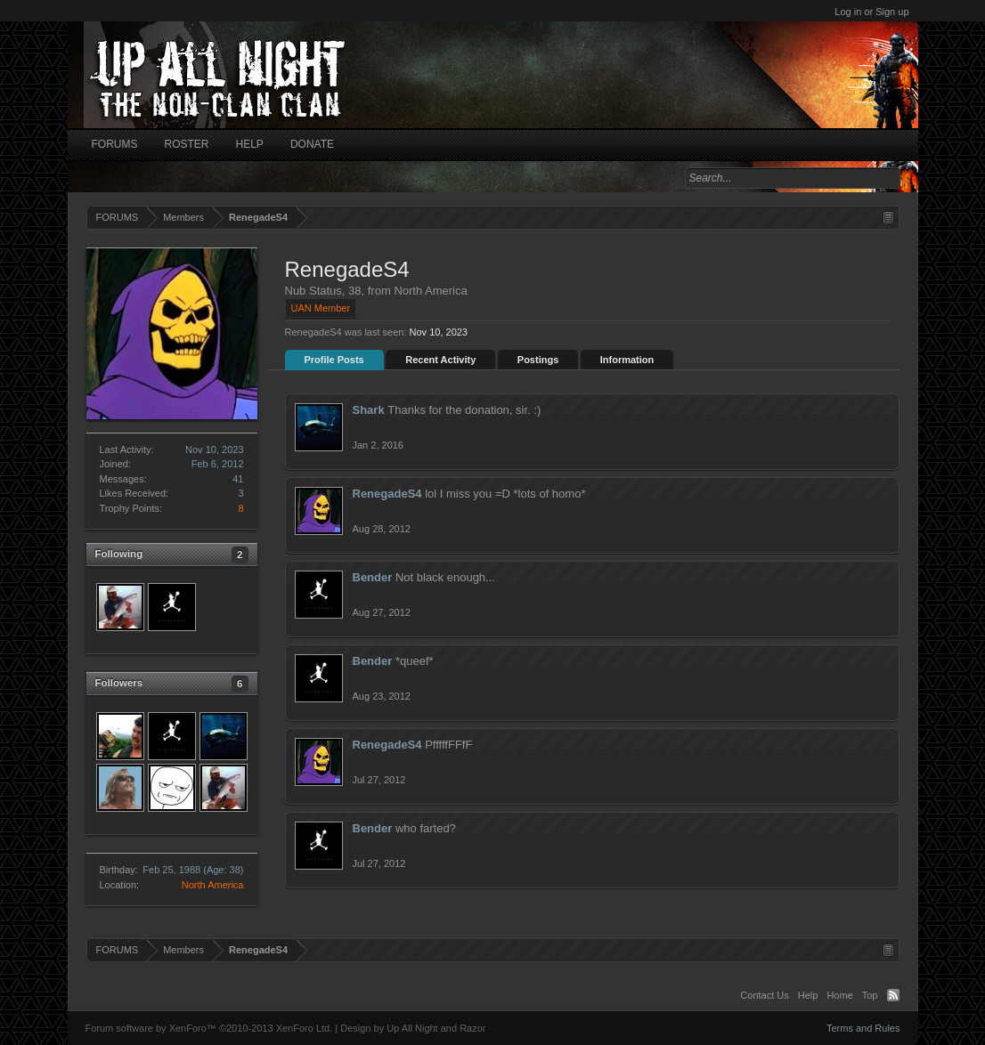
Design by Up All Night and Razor (412, 1028)
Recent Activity (440, 359)
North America (213, 884)
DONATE (312, 144)
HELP (250, 144)
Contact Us (764, 995)
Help (808, 995)
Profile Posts (334, 359)
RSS (893, 995)
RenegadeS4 (387, 493)
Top (870, 995)
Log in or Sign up (871, 11)
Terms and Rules (863, 1028)
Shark (369, 410)
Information (627, 359)
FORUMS (115, 144)
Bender (373, 577)
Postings (537, 359)
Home (839, 995)
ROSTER (187, 144)
